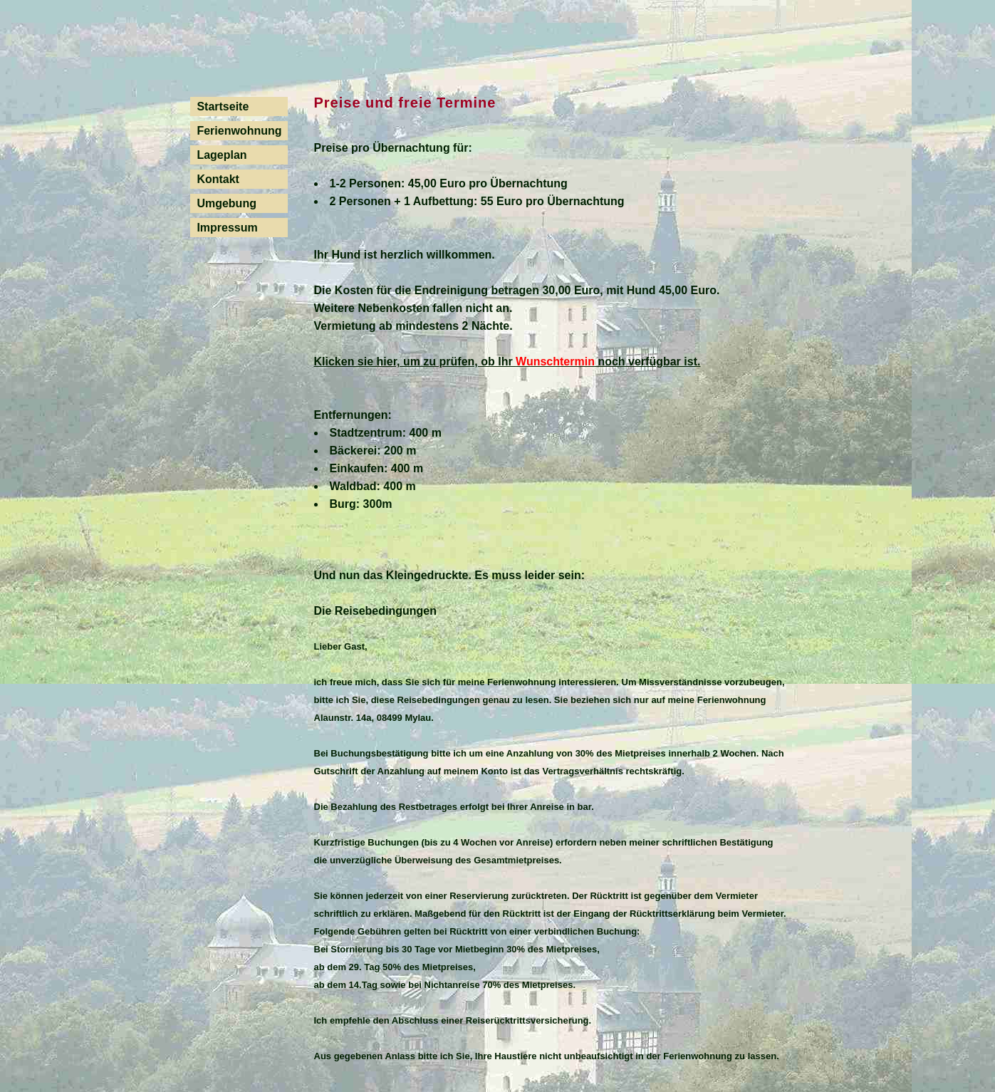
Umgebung (226, 203)
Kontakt (218, 179)
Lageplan (221, 155)
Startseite (223, 106)
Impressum (227, 228)
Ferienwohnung (239, 131)
